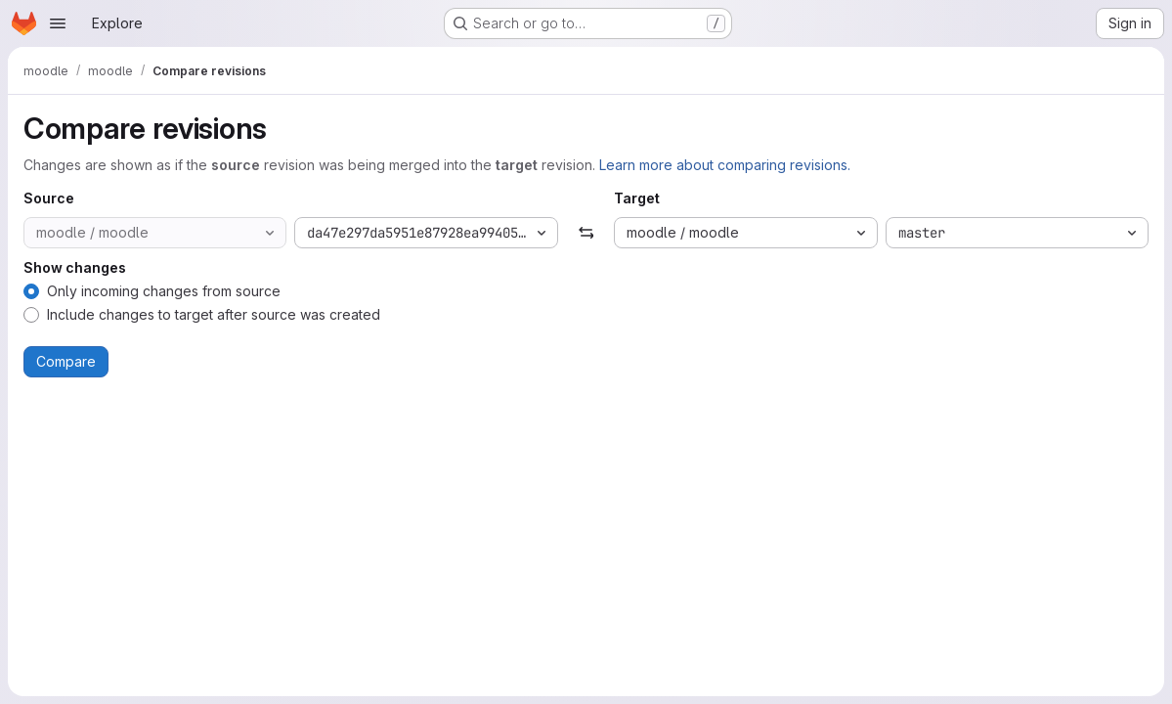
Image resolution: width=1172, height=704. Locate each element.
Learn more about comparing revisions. (724, 164)
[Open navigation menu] (57, 23)
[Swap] (586, 232)
